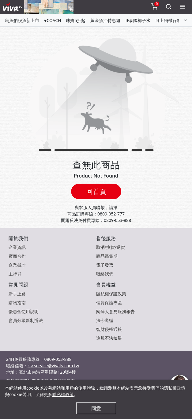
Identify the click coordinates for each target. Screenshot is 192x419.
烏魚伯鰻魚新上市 (22, 20)
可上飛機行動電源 (172, 20)
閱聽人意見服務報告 (115, 311)
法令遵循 (104, 320)
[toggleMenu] (182, 7)
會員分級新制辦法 (26, 320)
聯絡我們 (104, 274)
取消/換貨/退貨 (110, 247)
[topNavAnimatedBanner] (48, 7)
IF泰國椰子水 (137, 20)
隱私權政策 (63, 394)
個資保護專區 (109, 302)
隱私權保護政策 (111, 294)
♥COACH (52, 20)
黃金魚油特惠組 (105, 20)
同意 (96, 408)
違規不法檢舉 (109, 338)
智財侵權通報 (109, 329)
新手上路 (17, 294)
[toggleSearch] (168, 7)
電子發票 (104, 265)
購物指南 (17, 302)
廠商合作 (17, 256)
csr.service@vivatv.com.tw (53, 365)
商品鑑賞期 (107, 256)
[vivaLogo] (13, 7)
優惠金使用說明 (24, 311)
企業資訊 (17, 247)
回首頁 (96, 191)
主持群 (15, 274)
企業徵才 (17, 265)
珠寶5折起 (75, 20)
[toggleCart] (154, 7)
